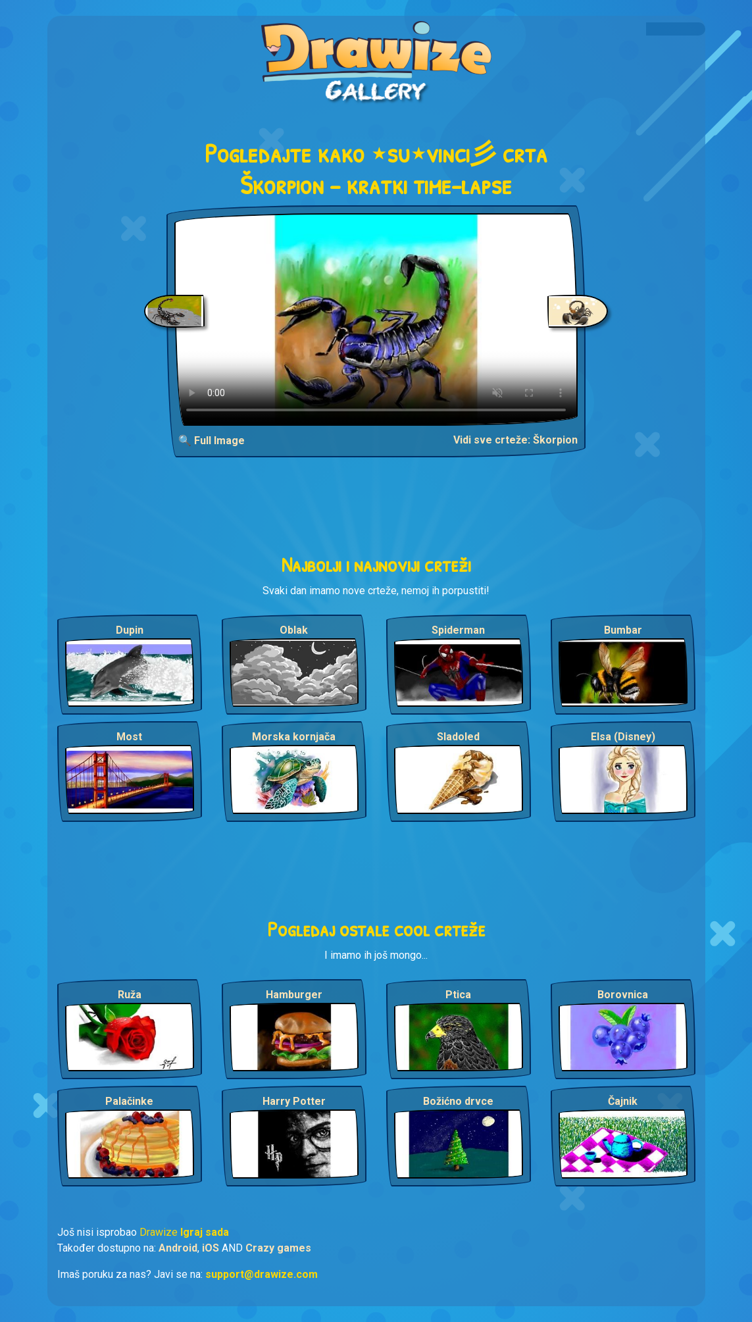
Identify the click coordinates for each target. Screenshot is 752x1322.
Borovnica (622, 994)
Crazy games (278, 1248)
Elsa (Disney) (623, 736)
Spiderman (458, 630)
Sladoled (458, 736)
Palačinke (129, 1101)
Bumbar (623, 630)
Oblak (294, 630)
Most (129, 736)
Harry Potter (294, 1101)
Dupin (129, 630)
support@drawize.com (261, 1274)
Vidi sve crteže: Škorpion (515, 440)
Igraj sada (204, 1232)
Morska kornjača (294, 736)
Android (178, 1248)
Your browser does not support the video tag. (376, 319)
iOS (210, 1248)
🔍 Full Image (211, 440)
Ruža (129, 994)
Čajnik (623, 1101)
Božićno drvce (458, 1101)
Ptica (458, 994)
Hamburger (294, 994)
